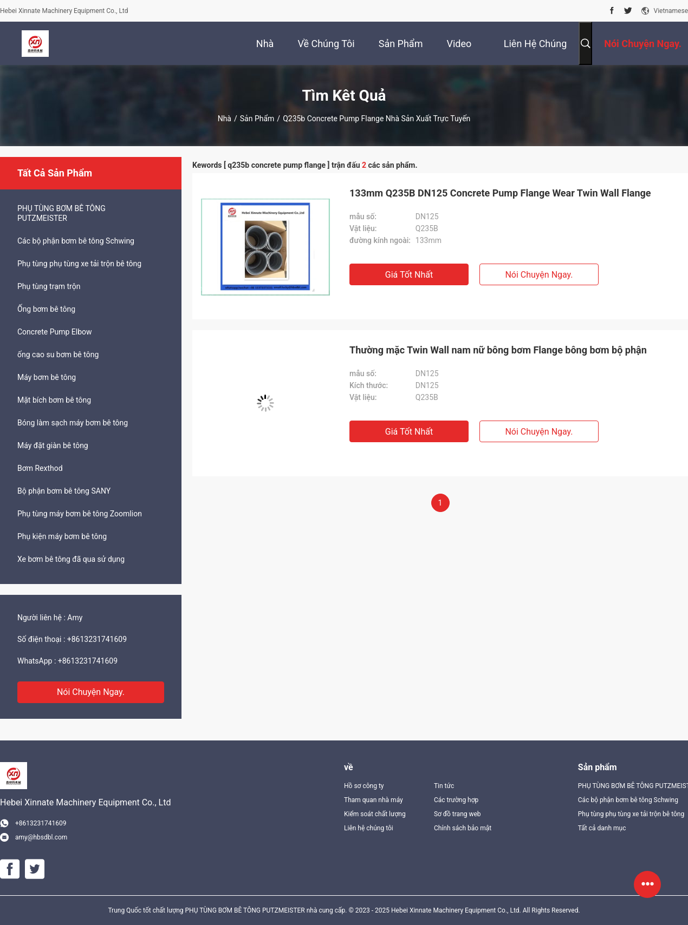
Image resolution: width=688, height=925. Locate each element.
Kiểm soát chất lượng (375, 814)
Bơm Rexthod (40, 468)
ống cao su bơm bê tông (58, 354)
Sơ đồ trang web (457, 814)
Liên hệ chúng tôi (368, 828)
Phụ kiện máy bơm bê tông (62, 536)
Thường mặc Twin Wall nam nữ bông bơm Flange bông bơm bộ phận (498, 350)
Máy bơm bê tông (46, 377)
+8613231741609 (97, 639)
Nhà (224, 118)
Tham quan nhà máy (373, 800)
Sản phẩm (257, 118)
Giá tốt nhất (409, 275)
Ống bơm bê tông (46, 309)
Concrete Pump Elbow (54, 331)
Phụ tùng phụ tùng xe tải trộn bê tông (79, 263)
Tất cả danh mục (602, 828)
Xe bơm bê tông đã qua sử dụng (71, 559)
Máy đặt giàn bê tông (52, 445)
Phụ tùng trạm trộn (48, 286)
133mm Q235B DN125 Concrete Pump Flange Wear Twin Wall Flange (500, 193)
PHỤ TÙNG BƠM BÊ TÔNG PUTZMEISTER (61, 213)
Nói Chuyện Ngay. (91, 692)
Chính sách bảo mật (462, 828)
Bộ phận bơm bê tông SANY (64, 491)
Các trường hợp (456, 800)
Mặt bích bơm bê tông (54, 400)
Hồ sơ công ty (364, 786)
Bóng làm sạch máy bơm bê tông (72, 422)
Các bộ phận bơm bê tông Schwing (75, 241)
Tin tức (444, 786)
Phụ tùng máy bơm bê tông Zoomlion (79, 513)
